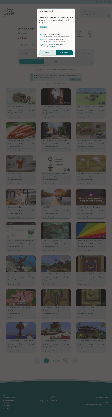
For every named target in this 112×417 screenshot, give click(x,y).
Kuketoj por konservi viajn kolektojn (54, 44)
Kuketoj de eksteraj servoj (51, 34)
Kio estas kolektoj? (49, 46)
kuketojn (60, 18)
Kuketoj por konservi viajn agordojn (54, 39)
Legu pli (43, 27)
